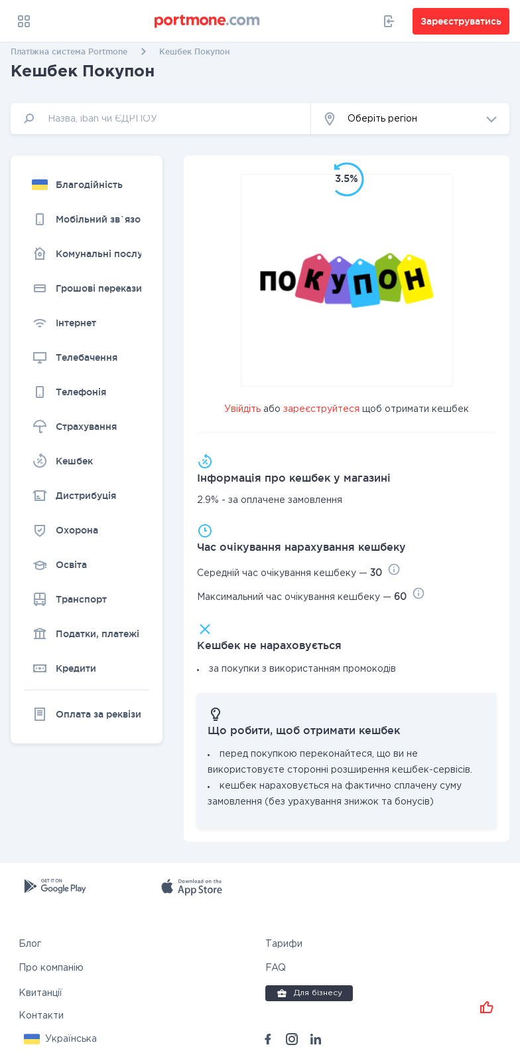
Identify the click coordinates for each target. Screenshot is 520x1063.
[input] (161, 118)
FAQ (275, 968)
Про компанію (51, 968)
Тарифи (283, 944)
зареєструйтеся (321, 409)
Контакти (41, 1016)
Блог (30, 944)
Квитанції (40, 993)
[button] (410, 118)
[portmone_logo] (208, 21)
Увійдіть (242, 409)
